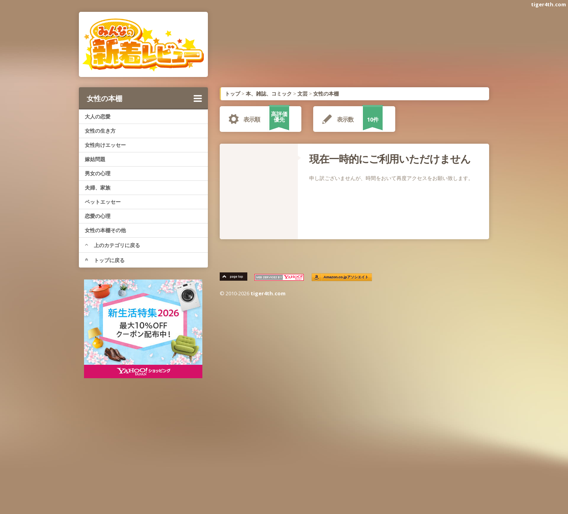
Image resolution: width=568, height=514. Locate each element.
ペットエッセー (103, 201)
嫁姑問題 (95, 159)
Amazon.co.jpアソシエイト (346, 277)
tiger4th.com (548, 4)
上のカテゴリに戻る (112, 245)
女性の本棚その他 (105, 230)
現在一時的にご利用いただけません (390, 159)
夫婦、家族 (97, 187)
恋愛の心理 (97, 215)
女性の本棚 (144, 98)
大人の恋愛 (97, 116)
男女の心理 (97, 173)
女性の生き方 (100, 130)
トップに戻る (105, 260)
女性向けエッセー (105, 144)
